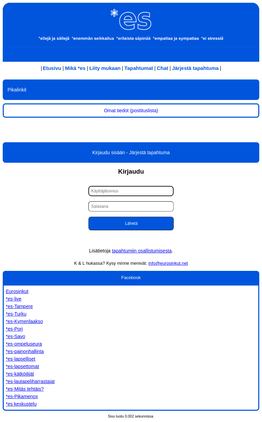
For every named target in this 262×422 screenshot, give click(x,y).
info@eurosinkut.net (168, 263)
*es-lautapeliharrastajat (30, 381)
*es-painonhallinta (25, 351)
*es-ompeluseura (24, 344)
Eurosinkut (17, 291)
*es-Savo (15, 336)
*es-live (13, 299)
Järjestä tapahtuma (195, 68)
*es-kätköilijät (20, 374)
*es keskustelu (21, 404)
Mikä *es (75, 68)
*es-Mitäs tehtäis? (25, 389)
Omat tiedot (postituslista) (131, 110)
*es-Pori (14, 329)
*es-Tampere (19, 306)
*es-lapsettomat (22, 366)
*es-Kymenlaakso (24, 321)
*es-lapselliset (20, 359)
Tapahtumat (139, 68)
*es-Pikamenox (22, 396)
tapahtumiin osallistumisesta (142, 250)
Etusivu (52, 68)
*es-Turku (16, 314)
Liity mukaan (105, 68)
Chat (162, 68)
